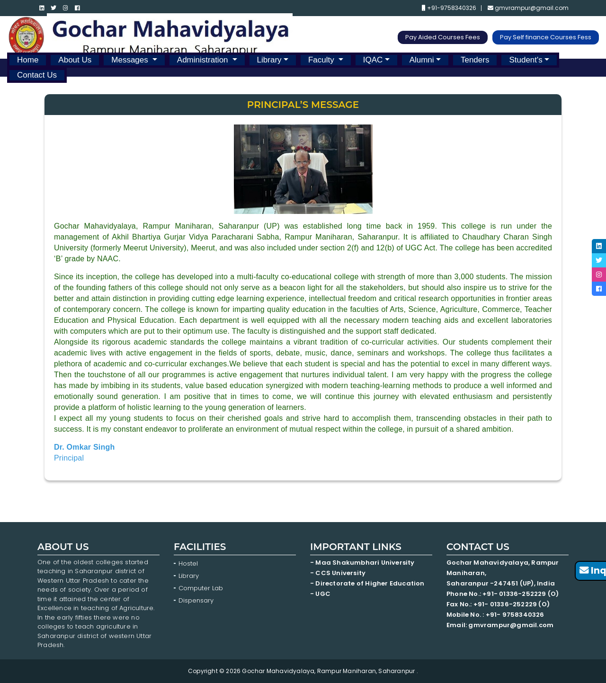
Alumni (422, 59)
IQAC (373, 59)
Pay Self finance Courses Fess (545, 37)
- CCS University (337, 572)
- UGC (320, 593)
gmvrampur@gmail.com (528, 8)
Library (269, 59)
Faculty (322, 59)
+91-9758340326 (449, 8)
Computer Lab (201, 588)
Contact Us (37, 75)
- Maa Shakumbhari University (363, 562)
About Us (74, 59)
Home (27, 59)
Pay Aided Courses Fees (442, 37)
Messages (130, 59)
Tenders (475, 59)
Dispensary (196, 600)
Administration (203, 59)
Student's (525, 59)
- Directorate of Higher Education (368, 583)
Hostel (188, 563)
